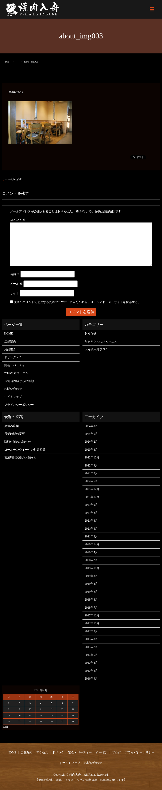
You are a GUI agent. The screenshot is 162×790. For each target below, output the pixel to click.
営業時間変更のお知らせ (20, 457)
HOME (8, 333)
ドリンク (58, 752)
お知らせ (90, 333)
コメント (18, 219)
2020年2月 (91, 560)
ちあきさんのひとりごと (101, 341)
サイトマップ (13, 396)
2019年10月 (92, 568)
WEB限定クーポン (16, 373)
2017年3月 (91, 670)
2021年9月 (91, 504)
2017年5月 (91, 655)
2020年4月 (91, 552)
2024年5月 (91, 433)
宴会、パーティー (16, 365)
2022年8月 (91, 473)
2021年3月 (91, 528)
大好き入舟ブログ (96, 349)
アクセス (42, 752)
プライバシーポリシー (19, 404)
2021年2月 (91, 536)
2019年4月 (91, 583)
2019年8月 (91, 576)
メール (16, 283)
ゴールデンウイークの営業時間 (25, 449)
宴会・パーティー (80, 752)
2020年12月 (92, 544)
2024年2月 (91, 441)
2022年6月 (91, 481)
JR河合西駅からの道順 (19, 381)
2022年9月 (91, 465)
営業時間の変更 (14, 433)
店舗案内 (10, 341)
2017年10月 (92, 623)
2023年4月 (91, 449)
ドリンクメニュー (16, 357)
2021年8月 (91, 512)
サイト (14, 293)
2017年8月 (91, 639)
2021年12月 (92, 489)
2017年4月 (91, 662)
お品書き (10, 349)
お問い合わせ (13, 388)
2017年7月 (91, 647)
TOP (7, 61)
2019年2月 (91, 591)
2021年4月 (91, 520)
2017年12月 (92, 615)
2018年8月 (91, 599)
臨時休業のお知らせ (17, 441)
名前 (15, 274)
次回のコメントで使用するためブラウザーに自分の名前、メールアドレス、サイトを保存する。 (77, 302)
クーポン (102, 752)
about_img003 (13, 179)
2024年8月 (91, 426)
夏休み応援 (11, 426)
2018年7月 (91, 607)
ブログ (116, 752)
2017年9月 (91, 631)
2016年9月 (91, 678)
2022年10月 (92, 457)
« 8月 (5, 726)
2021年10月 (92, 497)
